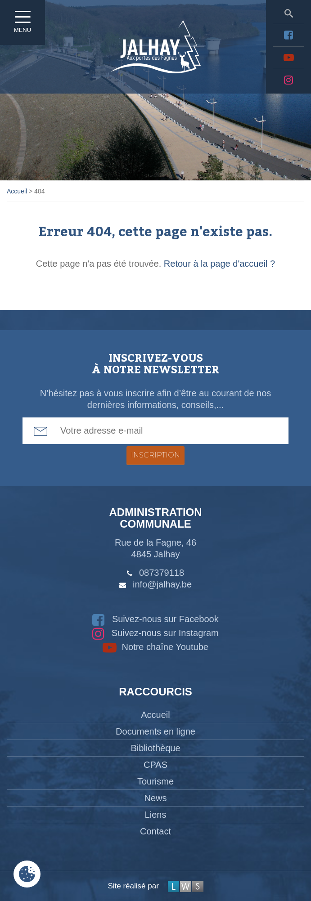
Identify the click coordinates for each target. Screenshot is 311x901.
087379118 (161, 573)
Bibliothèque (155, 748)
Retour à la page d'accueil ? (219, 264)
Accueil (155, 715)
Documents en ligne (155, 731)
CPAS (155, 765)
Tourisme (155, 781)
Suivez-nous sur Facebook (155, 619)
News (155, 798)
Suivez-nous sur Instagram (155, 633)
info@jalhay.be (162, 584)
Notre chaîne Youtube (155, 647)
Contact (155, 831)
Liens (156, 815)
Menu (22, 24)
